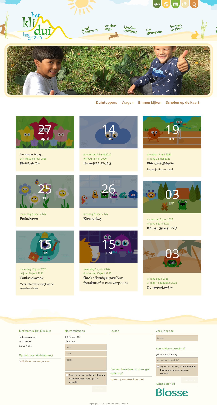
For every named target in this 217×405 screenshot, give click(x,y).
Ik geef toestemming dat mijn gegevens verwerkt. (87, 378)
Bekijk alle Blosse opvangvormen (34, 361)
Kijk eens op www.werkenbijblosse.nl (127, 379)
